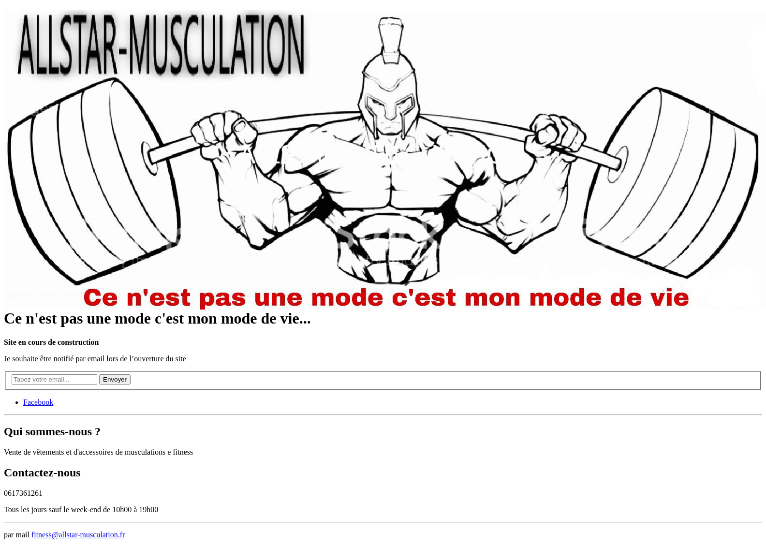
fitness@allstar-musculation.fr (78, 535)
